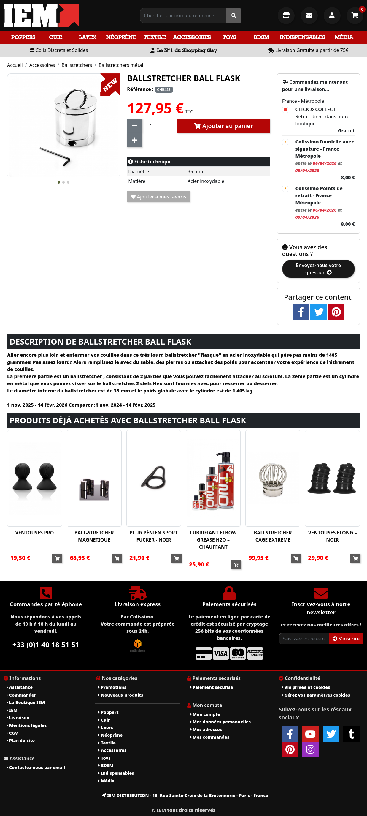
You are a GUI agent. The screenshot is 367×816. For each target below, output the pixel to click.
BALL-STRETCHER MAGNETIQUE (94, 536)
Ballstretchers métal (120, 65)
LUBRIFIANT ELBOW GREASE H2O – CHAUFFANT (213, 539)
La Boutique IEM (26, 702)
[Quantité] (150, 126)
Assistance (20, 687)
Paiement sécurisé (211, 687)
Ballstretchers (76, 65)
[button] (59, 182)
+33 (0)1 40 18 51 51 (46, 644)
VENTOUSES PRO (34, 532)
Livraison (18, 717)
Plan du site (21, 740)
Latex (87, 37)
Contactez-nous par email (36, 767)
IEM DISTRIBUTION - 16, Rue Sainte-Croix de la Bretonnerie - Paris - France (185, 795)
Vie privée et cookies (306, 687)
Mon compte (205, 714)
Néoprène (121, 37)
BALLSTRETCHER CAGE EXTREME (273, 536)
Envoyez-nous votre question (318, 269)
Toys (229, 37)
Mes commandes (210, 737)
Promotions (112, 687)
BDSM (261, 37)
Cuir (55, 37)
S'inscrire (346, 638)
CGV (12, 733)
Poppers (23, 37)
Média (344, 37)
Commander (21, 695)
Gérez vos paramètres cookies (316, 695)
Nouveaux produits (120, 695)
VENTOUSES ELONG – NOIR (332, 536)
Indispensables (302, 37)
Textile (155, 37)
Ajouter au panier (223, 126)
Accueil (15, 65)
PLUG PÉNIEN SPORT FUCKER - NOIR (154, 536)
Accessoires (192, 37)
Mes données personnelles (220, 722)
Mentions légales (27, 725)
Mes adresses (206, 729)
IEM (12, 710)
